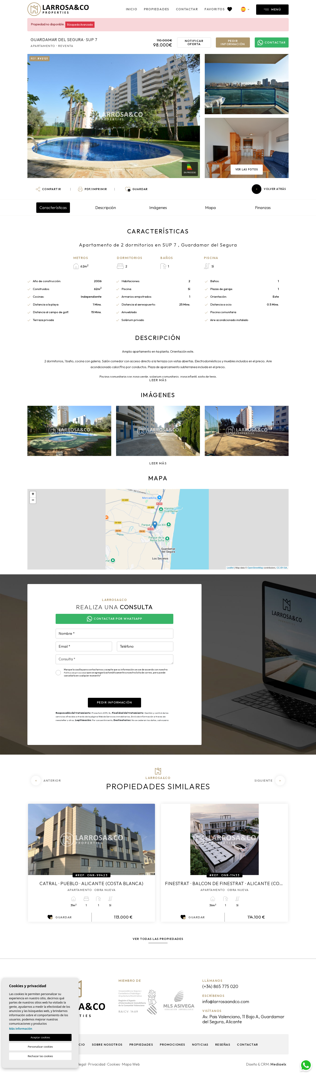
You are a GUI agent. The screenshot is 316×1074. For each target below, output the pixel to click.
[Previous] (46, 781)
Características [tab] (53, 207)
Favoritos (218, 9)
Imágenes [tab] (158, 207)
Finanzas (263, 207)
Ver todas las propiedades (158, 939)
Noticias (200, 1044)
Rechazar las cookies (40, 1056)
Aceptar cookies (40, 1037)
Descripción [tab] (105, 207)
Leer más (158, 380)
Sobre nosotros (107, 1044)
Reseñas (222, 1044)
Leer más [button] (158, 463)
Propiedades (156, 9)
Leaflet (230, 568)
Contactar (187, 9)
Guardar (60, 917)
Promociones (172, 1044)
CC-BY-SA (281, 568)
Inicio (131, 9)
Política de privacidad (75, 672)
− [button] (33, 500)
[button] (48, 189)
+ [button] (33, 494)
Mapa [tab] (210, 207)
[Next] (269, 781)
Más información (20, 1029)
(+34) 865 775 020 (220, 986)
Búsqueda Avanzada (80, 24)
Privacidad (96, 1064)
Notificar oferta (194, 42)
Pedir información (233, 42)
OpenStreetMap (255, 568)
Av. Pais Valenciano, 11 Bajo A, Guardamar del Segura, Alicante (243, 1019)
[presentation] (86, 690)
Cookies (113, 1064)
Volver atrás (269, 189)
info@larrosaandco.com (225, 1001)
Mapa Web (131, 1064)
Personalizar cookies (40, 1046)
